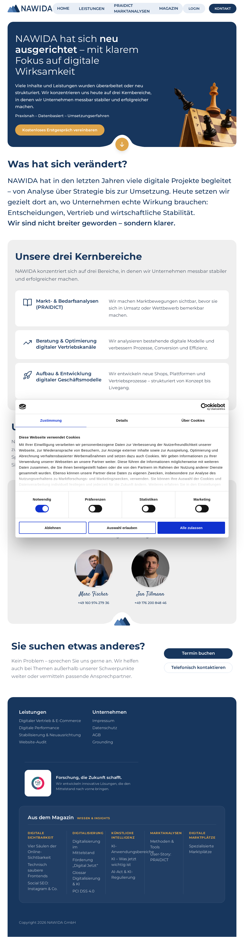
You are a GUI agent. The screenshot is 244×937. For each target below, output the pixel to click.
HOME (63, 8)
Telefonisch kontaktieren (198, 667)
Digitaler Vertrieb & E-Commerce (50, 721)
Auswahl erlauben (122, 528)
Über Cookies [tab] (193, 420)
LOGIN (194, 8)
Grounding (102, 742)
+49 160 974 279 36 (93, 603)
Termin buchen (198, 653)
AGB (96, 735)
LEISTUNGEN (91, 8)
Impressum (103, 721)
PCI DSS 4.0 (83, 891)
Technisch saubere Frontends (38, 870)
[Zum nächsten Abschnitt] (122, 144)
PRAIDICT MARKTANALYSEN (132, 8)
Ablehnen (53, 528)
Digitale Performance (39, 728)
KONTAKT (223, 8)
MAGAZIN (168, 8)
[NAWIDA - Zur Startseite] (30, 8)
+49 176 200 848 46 (151, 603)
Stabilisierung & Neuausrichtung (50, 735)
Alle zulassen (191, 528)
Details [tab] (122, 420)
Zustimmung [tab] (51, 420)
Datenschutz (104, 728)
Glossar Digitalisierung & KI (86, 879)
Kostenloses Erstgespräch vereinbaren (60, 130)
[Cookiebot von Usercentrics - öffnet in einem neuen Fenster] (204, 406)
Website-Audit (33, 742)
